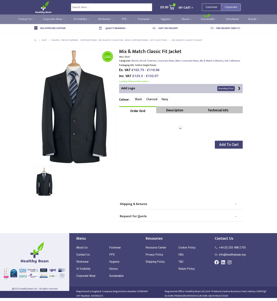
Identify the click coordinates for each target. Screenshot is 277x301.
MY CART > (186, 7)
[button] (228, 145)
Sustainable (209, 19)
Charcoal (151, 99)
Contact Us (26, 19)
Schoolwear (232, 19)
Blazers (135, 61)
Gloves (187, 19)
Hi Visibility (81, 19)
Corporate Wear (54, 19)
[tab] (137, 109)
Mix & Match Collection (211, 61)
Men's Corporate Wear (186, 61)
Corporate (231, 7)
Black (138, 99)
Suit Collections (232, 61)
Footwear (145, 19)
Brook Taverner (148, 61)
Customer (211, 7)
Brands (253, 19)
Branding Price (226, 89)
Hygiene (167, 19)
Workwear (105, 19)
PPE (125, 19)
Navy (165, 99)
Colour (124, 99)
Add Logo (178, 88)
